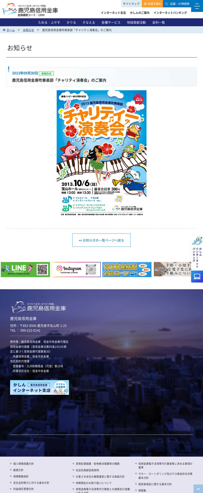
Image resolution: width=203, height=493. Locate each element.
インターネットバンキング (170, 13)
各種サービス (111, 22)
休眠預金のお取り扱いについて (94, 483)
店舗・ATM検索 (180, 4)
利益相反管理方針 (23, 489)
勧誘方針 (18, 470)
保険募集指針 (21, 476)
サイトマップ (131, 4)
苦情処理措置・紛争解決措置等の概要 (98, 463)
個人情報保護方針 (23, 463)
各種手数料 (154, 4)
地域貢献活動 (136, 22)
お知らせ (28, 30)
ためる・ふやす (49, 22)
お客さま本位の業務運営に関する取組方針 (100, 476)
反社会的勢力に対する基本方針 (31, 482)
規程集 (142, 490)
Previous (3, 270)
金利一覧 (158, 22)
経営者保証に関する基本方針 (155, 484)
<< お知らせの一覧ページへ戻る (101, 240)
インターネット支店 (113, 13)
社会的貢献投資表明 (87, 470)
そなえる (88, 22)
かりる (71, 22)
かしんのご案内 (139, 13)
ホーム (11, 30)
